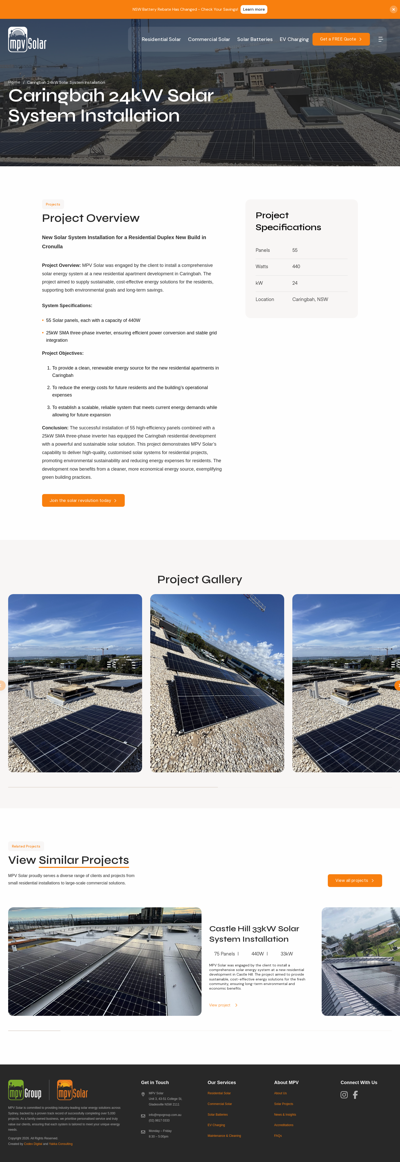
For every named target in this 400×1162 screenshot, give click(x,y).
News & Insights (285, 1114)
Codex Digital (33, 1144)
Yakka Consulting (61, 1144)
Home (14, 82)
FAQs (278, 1136)
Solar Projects (283, 1104)
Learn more (254, 9)
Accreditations (283, 1125)
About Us (280, 1093)
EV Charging (294, 39)
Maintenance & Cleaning (224, 1136)
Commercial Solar (209, 39)
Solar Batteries (255, 39)
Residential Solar (161, 39)
